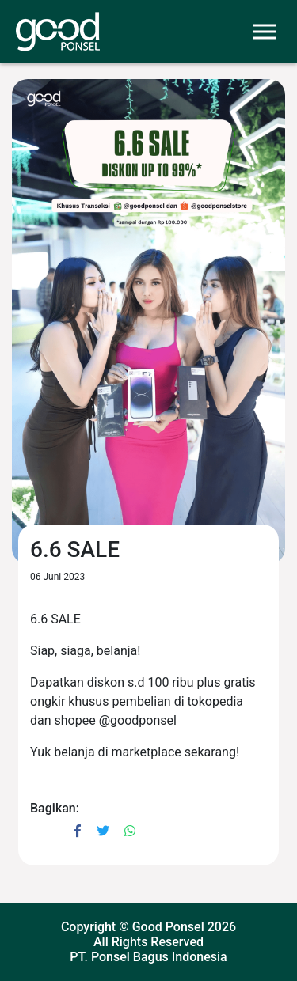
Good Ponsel (168, 926)
